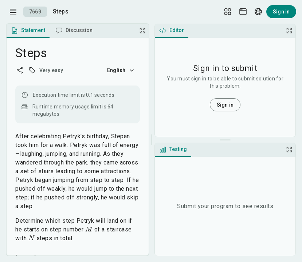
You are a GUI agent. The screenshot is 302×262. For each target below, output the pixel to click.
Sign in (281, 12)
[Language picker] (258, 11)
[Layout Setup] (227, 11)
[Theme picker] (243, 11)
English (121, 70)
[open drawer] (13, 11)
